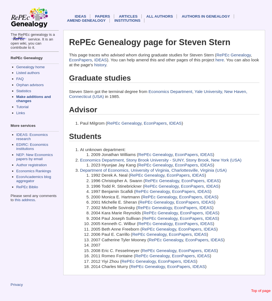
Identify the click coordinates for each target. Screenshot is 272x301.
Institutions (127, 20)
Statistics (23, 91)
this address (25, 200)
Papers (102, 16)
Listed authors (28, 73)
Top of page (261, 291)
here (219, 60)
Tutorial (22, 107)
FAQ (20, 79)
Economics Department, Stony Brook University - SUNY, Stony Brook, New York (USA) (160, 160)
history (100, 64)
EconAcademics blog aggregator (33, 179)
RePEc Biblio (27, 187)
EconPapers (80, 60)
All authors (159, 16)
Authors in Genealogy (206, 16)
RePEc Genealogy (233, 55)
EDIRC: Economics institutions (32, 147)
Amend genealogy (86, 20)
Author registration (31, 165)
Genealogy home (30, 67)
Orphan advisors (30, 85)
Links (20, 113)
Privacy (17, 285)
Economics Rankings (33, 171)
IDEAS (80, 16)
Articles (128, 16)
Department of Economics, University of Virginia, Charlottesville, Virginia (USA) (153, 170)
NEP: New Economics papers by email (34, 157)
